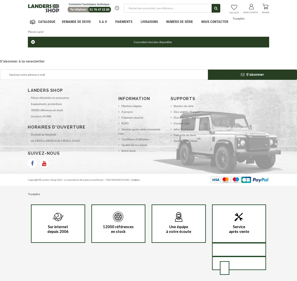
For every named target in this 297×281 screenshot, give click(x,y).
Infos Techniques (184, 129)
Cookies (135, 179)
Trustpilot (238, 18)
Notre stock (128, 150)
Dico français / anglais (187, 117)
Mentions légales (131, 106)
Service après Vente (185, 141)
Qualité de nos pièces (134, 145)
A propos (127, 111)
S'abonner (252, 74)
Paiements (125, 20)
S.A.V (103, 22)
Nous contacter (214, 22)
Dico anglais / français (187, 111)
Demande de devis (185, 135)
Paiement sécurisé (132, 117)
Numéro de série (179, 22)
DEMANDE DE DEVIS (76, 22)
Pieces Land (35, 31)
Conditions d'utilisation (135, 139)
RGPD (125, 123)
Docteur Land (182, 123)
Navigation (43, 22)
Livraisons (149, 22)
